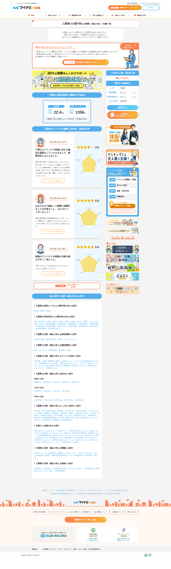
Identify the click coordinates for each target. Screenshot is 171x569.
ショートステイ (39, 368)
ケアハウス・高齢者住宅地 (88, 365)
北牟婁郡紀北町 (53, 328)
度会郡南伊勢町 (41, 328)
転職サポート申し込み (85, 519)
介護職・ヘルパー (40, 453)
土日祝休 (93, 413)
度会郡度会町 (83, 326)
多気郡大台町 (61, 326)
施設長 (47, 455)
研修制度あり (92, 415)
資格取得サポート (80, 415)
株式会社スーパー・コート (51, 442)
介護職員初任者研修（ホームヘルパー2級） (67, 468)
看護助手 (60, 453)
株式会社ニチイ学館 (92, 435)
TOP (31, 15)
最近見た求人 (140, 15)
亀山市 (79, 321)
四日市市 (42, 321)
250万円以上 (38, 400)
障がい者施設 (49, 365)
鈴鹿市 (67, 321)
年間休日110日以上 (81, 413)
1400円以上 (66, 382)
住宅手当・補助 (81, 410)
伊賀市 (41, 324)
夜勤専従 (37, 410)
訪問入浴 (59, 365)
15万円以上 (38, 391)
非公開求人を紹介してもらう (81, 62)
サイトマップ (57, 512)
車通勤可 (60, 410)
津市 (35, 321)
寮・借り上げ (69, 410)
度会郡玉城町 (72, 326)
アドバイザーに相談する (53, 181)
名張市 (73, 321)
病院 (35, 350)
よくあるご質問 (72, 512)
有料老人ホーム (67, 361)
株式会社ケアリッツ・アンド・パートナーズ (68, 435)
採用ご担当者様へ (40, 512)
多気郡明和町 (51, 326)
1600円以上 (75, 382)
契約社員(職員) (51, 339)
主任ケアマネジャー (85, 453)
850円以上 (37, 382)
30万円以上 (66, 391)
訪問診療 (74, 365)
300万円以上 (48, 400)
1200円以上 (56, 382)
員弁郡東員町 (61, 324)
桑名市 (61, 321)
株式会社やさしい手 (56, 437)
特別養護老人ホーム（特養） (49, 363)
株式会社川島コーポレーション (63, 440)
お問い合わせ (131, 512)
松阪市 (55, 321)
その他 (68, 350)
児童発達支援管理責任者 (59, 455)
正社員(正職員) (39, 339)
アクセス (53, 549)
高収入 (71, 413)
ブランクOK (68, 415)
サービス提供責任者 (113, 490)
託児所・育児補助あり (82, 417)
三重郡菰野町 (72, 324)
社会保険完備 (46, 420)
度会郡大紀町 (93, 326)
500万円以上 (79, 400)
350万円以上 (59, 400)
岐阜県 (36, 311)
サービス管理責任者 (76, 455)
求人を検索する (96, 15)
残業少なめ (69, 417)
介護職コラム (117, 512)
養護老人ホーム (51, 368)
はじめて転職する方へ (122, 211)
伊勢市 (48, 321)
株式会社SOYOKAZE (79, 433)
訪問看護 (66, 365)
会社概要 (46, 549)
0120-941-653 (53, 535)
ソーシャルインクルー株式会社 (60, 433)
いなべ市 (92, 321)
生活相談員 (52, 453)
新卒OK (61, 417)
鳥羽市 (85, 321)
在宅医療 (62, 350)
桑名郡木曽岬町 (50, 324)
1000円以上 (47, 382)
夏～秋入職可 (58, 415)
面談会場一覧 (74, 15)
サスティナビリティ (65, 549)
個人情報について (100, 512)
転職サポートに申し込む (109, 8)
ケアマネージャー (71, 453)
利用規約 (86, 512)
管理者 (117, 494)
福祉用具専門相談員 (95, 494)
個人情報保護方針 (94, 549)
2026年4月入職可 (46, 415)
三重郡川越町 (93, 324)
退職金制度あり (67, 420)
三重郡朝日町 (83, 324)
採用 (74, 549)
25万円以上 (57, 391)
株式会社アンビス (81, 440)
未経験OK (46, 413)
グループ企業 (82, 549)
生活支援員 (88, 455)
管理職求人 (55, 413)
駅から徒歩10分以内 (49, 410)
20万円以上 (47, 391)
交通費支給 (56, 420)
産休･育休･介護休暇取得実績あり (45, 417)
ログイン (136, 8)
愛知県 (48, 311)
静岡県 (42, 311)
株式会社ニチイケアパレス (88, 437)
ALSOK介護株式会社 (44, 435)
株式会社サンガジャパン (42, 440)
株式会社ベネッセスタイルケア (45, 430)
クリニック (42, 350)
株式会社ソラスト (42, 437)
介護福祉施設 (52, 350)
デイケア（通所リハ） (87, 363)
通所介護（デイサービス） (69, 363)
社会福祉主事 (88, 468)
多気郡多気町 (40, 326)
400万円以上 (69, 400)
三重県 (54, 142)
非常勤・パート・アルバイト (68, 339)
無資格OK (64, 413)
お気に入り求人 (118, 15)
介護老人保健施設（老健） (51, 361)
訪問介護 (37, 361)
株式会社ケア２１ (71, 437)
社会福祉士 (47, 468)
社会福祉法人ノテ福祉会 (70, 442)
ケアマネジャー (81, 490)
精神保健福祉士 (60, 470)
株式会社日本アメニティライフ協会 (81, 430)
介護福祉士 (38, 468)
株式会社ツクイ (62, 430)
